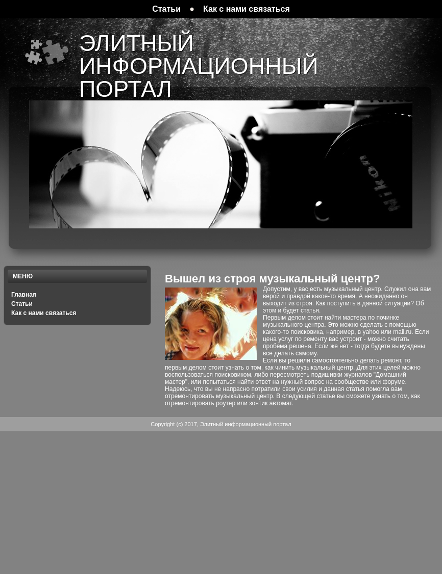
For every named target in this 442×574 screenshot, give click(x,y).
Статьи (22, 303)
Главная (23, 294)
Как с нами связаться (43, 313)
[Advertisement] (221, 502)
